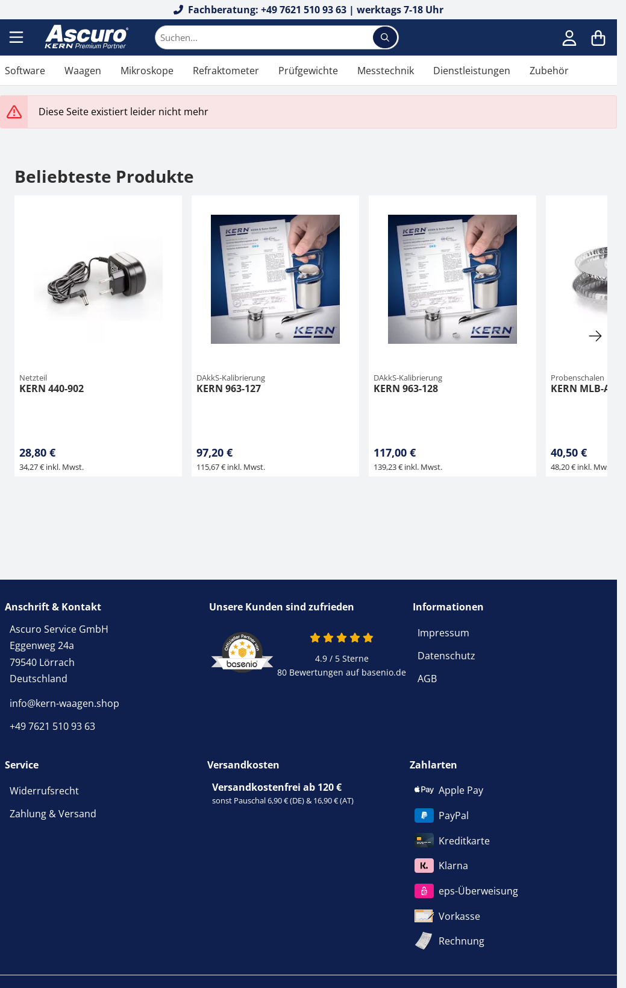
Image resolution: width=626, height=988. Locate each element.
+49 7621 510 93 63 (52, 726)
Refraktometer (226, 70)
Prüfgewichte (308, 70)
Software (25, 70)
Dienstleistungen (471, 70)
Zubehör (549, 70)
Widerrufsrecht (44, 790)
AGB (427, 678)
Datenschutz (446, 655)
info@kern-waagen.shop (64, 703)
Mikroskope (147, 70)
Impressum (443, 632)
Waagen (82, 70)
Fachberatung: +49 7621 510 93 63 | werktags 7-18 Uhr (309, 9)
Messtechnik (385, 70)
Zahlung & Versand (53, 813)
